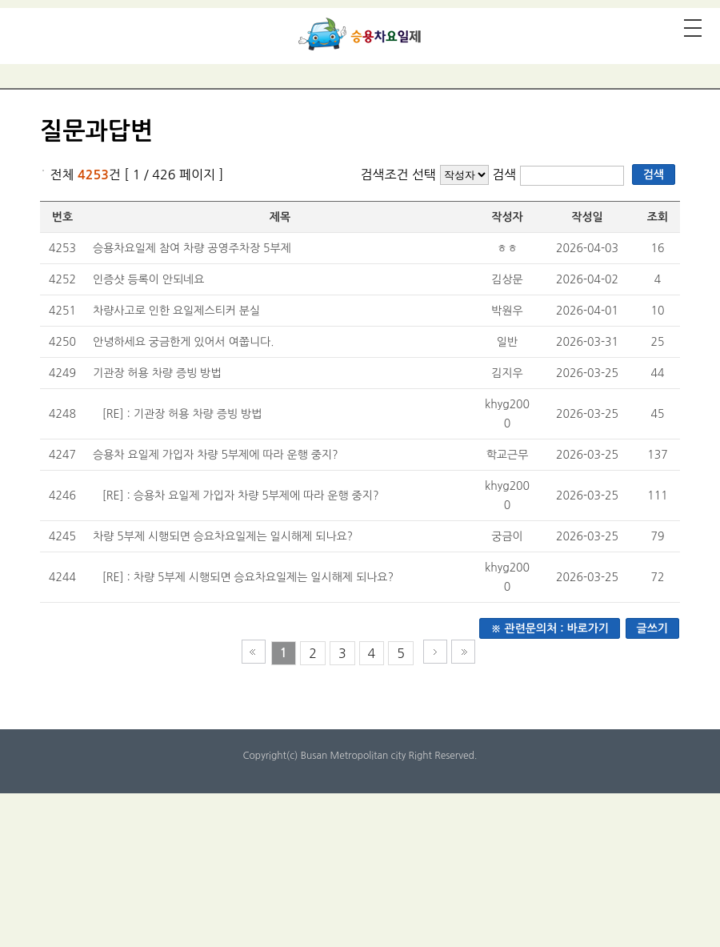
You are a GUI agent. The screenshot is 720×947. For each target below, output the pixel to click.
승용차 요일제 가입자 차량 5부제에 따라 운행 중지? (215, 454)
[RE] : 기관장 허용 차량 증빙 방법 (182, 413)
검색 (506, 174)
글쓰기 (652, 628)
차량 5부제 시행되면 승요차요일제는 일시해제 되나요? (223, 536)
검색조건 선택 (398, 174)
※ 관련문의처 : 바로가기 (549, 628)
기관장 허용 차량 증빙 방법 (157, 373)
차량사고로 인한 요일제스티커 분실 (176, 310)
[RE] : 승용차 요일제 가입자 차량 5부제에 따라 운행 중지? (240, 495)
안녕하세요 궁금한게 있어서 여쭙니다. (183, 341)
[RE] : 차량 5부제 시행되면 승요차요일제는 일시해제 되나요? (248, 577)
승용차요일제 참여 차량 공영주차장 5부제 (192, 248)
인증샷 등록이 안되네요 (148, 279)
